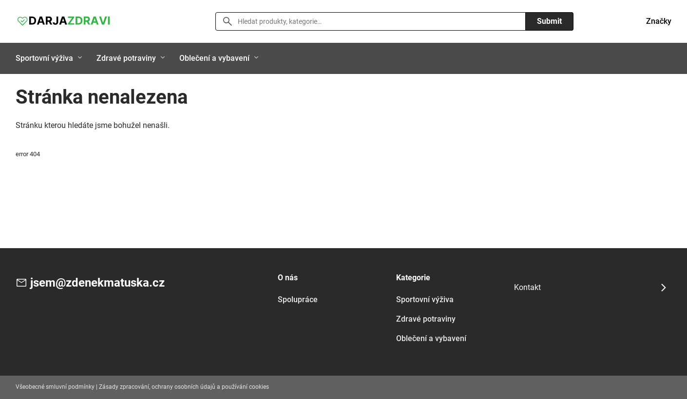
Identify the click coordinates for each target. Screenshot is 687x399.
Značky (658, 21)
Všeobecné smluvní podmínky (55, 386)
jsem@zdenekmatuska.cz (97, 283)
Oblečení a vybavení (214, 58)
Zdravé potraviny (126, 58)
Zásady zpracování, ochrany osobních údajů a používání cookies (184, 386)
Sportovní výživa (44, 58)
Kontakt (527, 287)
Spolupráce (298, 299)
